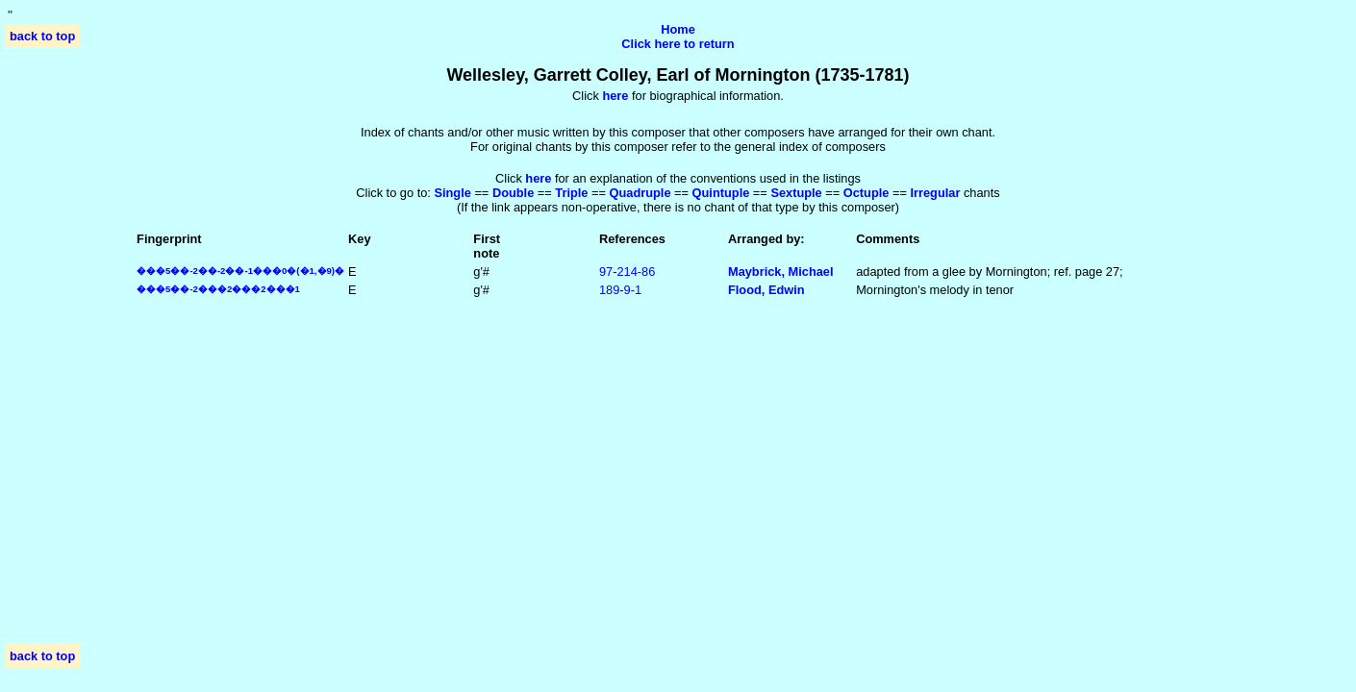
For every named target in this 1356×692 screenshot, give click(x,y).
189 (609, 290)
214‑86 (635, 271)
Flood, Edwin (766, 290)
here (538, 178)
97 (606, 271)
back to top (42, 36)
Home (678, 29)
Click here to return (677, 44)
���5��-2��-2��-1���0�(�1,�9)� (240, 270)
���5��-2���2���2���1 (218, 289)
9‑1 (633, 290)
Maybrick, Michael (781, 271)
